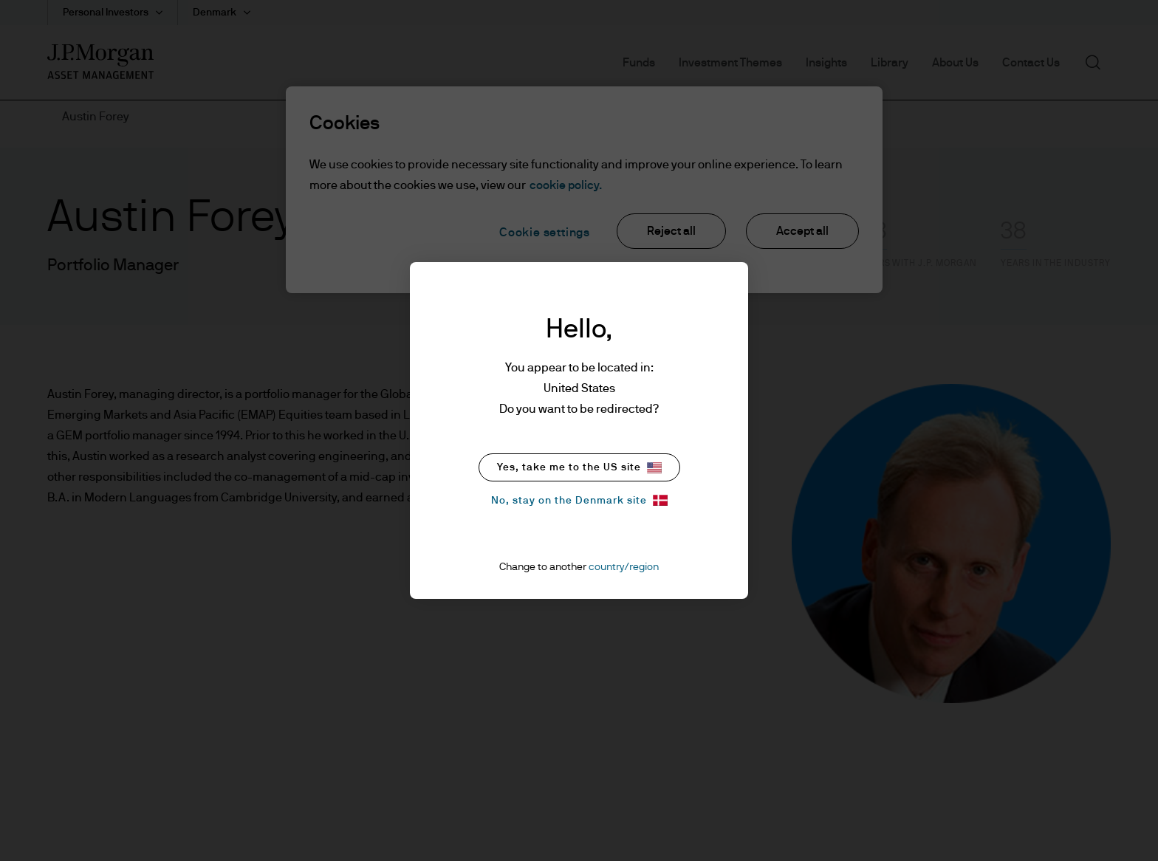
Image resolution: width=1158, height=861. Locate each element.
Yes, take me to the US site (579, 467)
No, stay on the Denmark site (579, 500)
